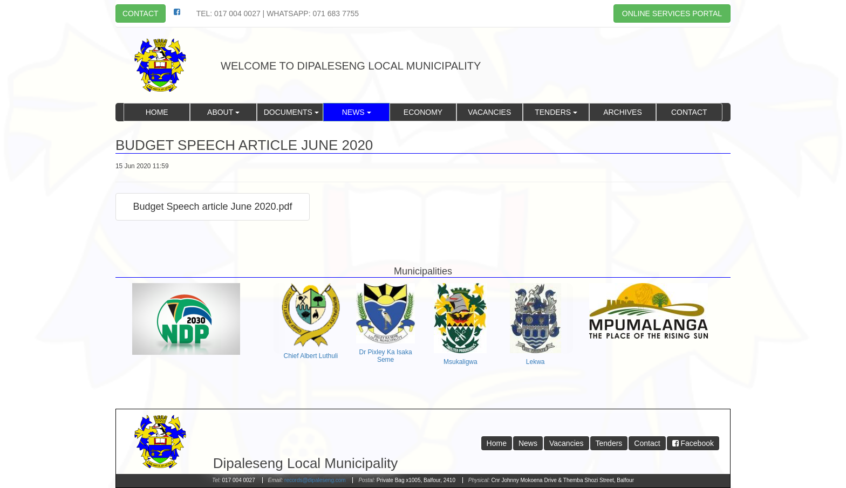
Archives (622, 112)
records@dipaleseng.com (315, 480)
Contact (140, 13)
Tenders (556, 112)
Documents (291, 112)
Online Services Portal (672, 13)
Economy (423, 112)
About (223, 112)
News (356, 112)
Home (157, 112)
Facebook (693, 443)
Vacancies (489, 112)
